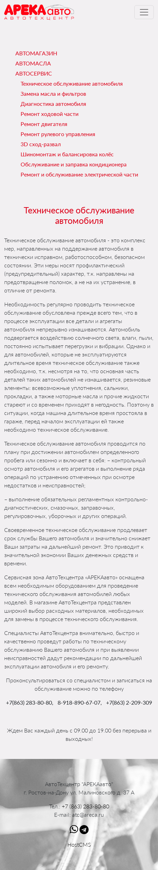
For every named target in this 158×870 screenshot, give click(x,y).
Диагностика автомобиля (53, 103)
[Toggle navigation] (144, 12)
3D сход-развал (41, 144)
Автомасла (33, 63)
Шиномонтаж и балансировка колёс (67, 154)
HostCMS (79, 844)
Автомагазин (36, 53)
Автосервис (33, 73)
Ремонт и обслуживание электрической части (79, 174)
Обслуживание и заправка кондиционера (74, 164)
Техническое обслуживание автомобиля (72, 83)
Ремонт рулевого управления (58, 134)
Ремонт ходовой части (49, 113)
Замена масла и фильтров (53, 93)
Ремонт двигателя (44, 123)
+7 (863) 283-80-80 (85, 806)
